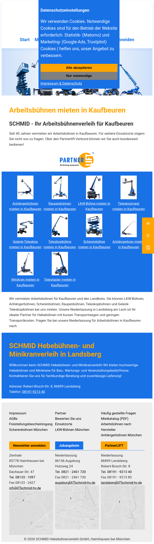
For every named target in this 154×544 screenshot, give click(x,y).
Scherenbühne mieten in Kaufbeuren (94, 242)
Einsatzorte (63, 425)
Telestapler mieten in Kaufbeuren (60, 280)
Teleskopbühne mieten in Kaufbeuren (60, 242)
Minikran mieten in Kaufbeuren (25, 280)
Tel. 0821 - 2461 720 (70, 472)
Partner (60, 414)
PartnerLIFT (114, 446)
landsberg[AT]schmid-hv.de (121, 483)
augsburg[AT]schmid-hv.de (75, 483)
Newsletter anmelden (29, 446)
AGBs (13, 419)
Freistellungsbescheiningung (31, 425)
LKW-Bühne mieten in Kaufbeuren (94, 203)
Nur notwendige (79, 76)
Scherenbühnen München (28, 430)
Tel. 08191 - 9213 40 (116, 472)
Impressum (17, 414)
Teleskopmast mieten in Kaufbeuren (128, 203)
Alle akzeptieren (79, 68)
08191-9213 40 (33, 392)
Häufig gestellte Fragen (118, 414)
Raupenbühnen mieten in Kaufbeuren (60, 203)
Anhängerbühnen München (121, 435)
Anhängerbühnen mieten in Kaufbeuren (25, 203)
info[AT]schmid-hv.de (25, 489)
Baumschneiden (120, 40)
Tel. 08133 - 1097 (22, 478)
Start (21, 40)
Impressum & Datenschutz (61, 83)
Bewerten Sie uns (68, 419)
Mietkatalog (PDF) (114, 419)
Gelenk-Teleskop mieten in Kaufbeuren (25, 242)
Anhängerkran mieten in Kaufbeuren (128, 242)
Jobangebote (69, 446)
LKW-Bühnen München (72, 430)
